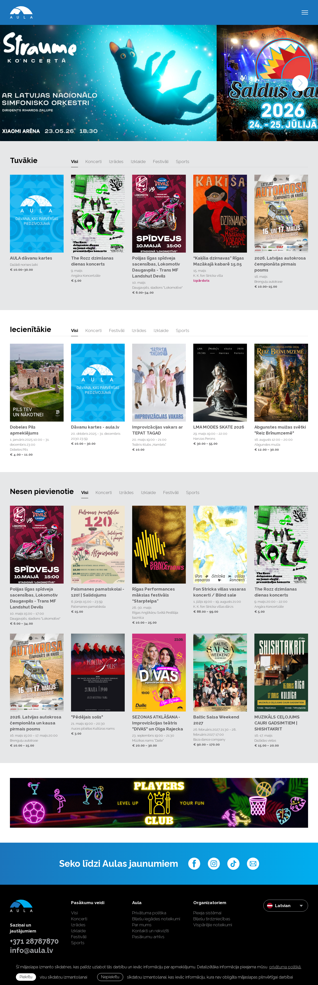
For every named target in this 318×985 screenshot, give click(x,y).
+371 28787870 (34, 941)
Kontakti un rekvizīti (150, 930)
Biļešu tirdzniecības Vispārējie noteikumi (212, 921)
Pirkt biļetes (27, 125)
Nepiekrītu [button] (110, 977)
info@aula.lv (31, 950)
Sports (182, 161)
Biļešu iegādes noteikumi (156, 918)
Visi (74, 161)
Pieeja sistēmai (207, 912)
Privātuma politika (149, 912)
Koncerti (93, 161)
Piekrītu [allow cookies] (26, 977)
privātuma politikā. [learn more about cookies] (285, 967)
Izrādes (116, 161)
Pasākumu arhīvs (148, 936)
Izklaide (138, 161)
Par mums (142, 924)
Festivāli (160, 161)
